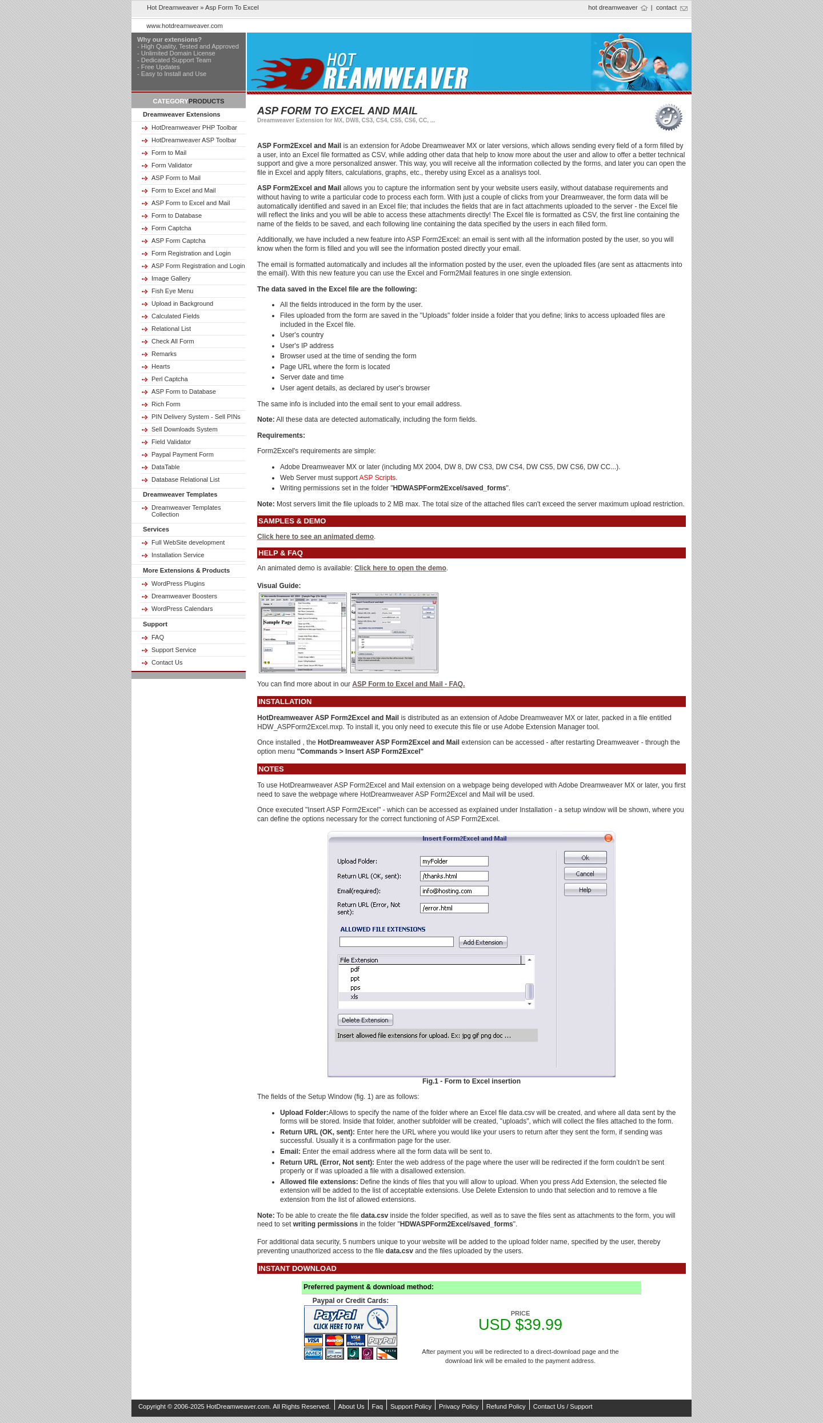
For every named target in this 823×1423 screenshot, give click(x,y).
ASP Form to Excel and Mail (190, 202)
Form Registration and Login (191, 253)
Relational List (171, 328)
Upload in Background (182, 303)
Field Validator (171, 441)
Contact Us (166, 662)
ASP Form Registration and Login (198, 265)
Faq (377, 1406)
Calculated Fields (175, 316)
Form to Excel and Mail (183, 190)
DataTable (165, 466)
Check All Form (172, 341)
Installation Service (177, 554)
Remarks (164, 353)
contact (666, 7)
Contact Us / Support (563, 1406)
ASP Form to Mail (176, 177)
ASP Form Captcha (178, 240)
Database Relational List (185, 479)
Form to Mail (168, 152)
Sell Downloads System (184, 429)
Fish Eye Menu (172, 290)
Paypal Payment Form (182, 454)
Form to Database (176, 215)
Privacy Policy (459, 1406)
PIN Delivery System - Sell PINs (196, 416)
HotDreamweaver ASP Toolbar (194, 140)
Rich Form (166, 404)
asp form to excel (232, 7)
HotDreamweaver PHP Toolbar (194, 127)
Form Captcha (171, 228)
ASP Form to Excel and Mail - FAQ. (408, 684)
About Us (351, 1406)
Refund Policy (506, 1406)
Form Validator (171, 165)
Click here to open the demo (400, 568)
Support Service (173, 649)
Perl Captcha (169, 378)
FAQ (157, 637)
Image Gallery (170, 278)
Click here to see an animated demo (315, 537)
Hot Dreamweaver (172, 7)
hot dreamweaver (612, 7)
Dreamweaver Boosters (184, 596)
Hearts (160, 366)
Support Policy (411, 1406)
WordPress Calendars (182, 608)
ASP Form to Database (183, 391)
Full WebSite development (188, 542)
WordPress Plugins (178, 583)
